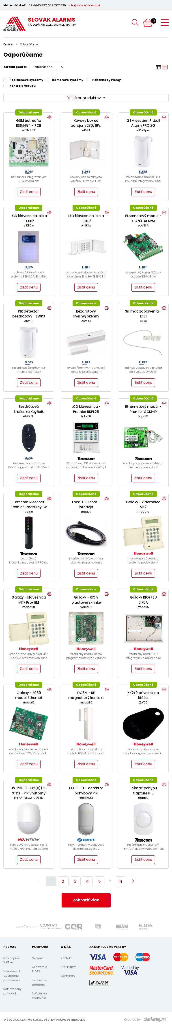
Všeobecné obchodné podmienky (12, 975)
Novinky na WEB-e (11, 960)
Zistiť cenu (29, 191)
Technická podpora (39, 982)
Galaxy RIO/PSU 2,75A (143, 600)
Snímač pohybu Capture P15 (143, 791)
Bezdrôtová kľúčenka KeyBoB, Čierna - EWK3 (29, 411)
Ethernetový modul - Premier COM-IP (143, 409)
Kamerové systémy (64, 79)
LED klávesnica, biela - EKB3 (86, 218)
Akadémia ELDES (39, 969)
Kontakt (66, 958)
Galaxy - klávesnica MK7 (143, 505)
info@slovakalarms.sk (85, 5)
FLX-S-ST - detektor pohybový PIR (86, 791)
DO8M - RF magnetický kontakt (86, 695)
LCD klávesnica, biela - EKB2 (29, 218)
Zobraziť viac (86, 900)
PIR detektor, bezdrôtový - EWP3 (28, 314)
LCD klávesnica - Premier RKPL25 (86, 409)
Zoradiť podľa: (15, 67)
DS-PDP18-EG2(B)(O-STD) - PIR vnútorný (29, 791)
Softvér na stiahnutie (39, 995)
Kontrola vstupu (19, 85)
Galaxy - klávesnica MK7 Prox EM (28, 600)
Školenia (38, 958)
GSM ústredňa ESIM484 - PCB (28, 123)
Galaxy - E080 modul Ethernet (28, 695)
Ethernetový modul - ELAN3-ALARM (143, 218)
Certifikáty (68, 976)
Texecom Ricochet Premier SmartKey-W (29, 505)
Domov (8, 44)
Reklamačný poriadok (12, 991)
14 (120, 881)
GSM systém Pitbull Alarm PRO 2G (143, 123)
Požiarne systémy (103, 79)
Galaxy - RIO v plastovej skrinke (86, 600)
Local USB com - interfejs (86, 505)
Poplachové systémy (23, 79)
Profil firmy (68, 967)
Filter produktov (86, 97)
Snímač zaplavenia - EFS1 (143, 314)
